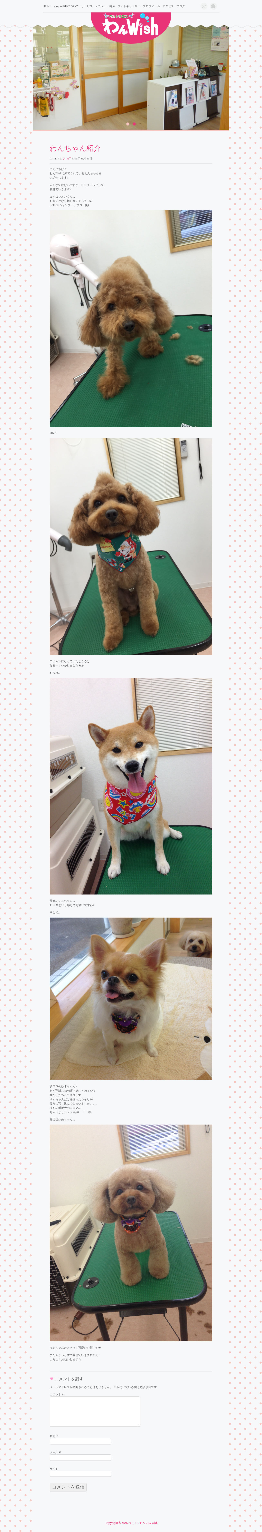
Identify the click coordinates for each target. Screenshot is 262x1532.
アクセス (168, 6)
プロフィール (151, 6)
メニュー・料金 (105, 6)
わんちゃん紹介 (75, 147)
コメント (57, 1394)
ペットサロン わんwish (143, 1523)
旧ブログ (213, 6)
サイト (54, 1469)
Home (47, 6)
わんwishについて (66, 6)
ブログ (180, 6)
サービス (87, 6)
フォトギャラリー (129, 6)
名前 (54, 1436)
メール (56, 1452)
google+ (203, 6)
